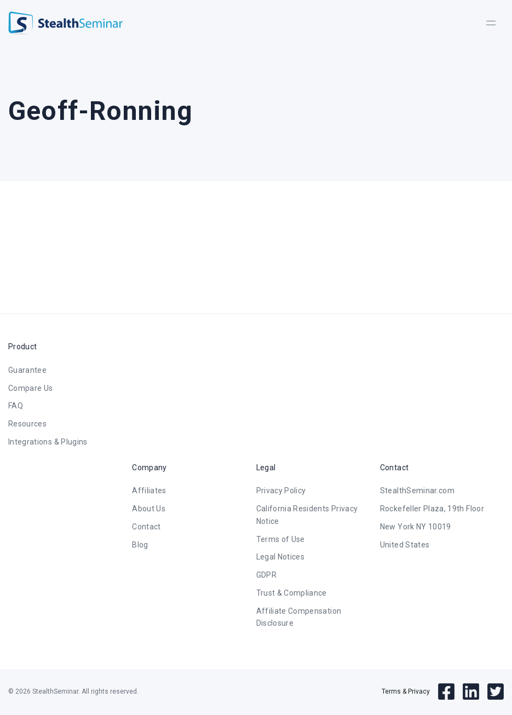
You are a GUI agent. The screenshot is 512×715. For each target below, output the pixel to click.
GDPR (266, 574)
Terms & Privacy (406, 691)
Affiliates (149, 490)
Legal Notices (280, 556)
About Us (148, 508)
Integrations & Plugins (48, 441)
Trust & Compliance (291, 593)
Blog (140, 544)
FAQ (15, 405)
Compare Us (30, 388)
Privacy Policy (281, 490)
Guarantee (27, 370)
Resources (27, 423)
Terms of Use (280, 539)
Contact (146, 526)
